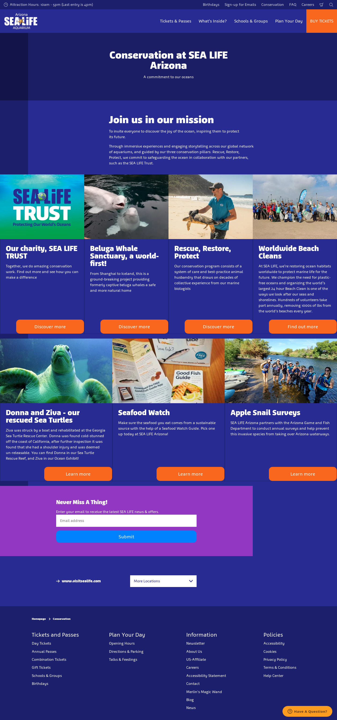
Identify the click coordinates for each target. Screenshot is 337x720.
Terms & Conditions (280, 667)
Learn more (78, 474)
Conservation (272, 4)
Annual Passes (44, 651)
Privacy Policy (275, 659)
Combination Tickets (49, 659)
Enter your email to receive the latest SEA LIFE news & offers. (107, 512)
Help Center (273, 675)
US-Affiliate (196, 659)
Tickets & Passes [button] (175, 21)
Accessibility (274, 643)
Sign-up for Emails (240, 4)
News (191, 707)
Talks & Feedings (123, 659)
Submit (126, 536)
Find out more (303, 326)
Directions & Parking (126, 651)
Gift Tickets (41, 667)
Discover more (50, 326)
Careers (308, 4)
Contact (193, 683)
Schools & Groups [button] (251, 21)
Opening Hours (122, 643)
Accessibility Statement (206, 675)
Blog (190, 700)
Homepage (39, 618)
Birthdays (211, 4)
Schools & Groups (47, 675)
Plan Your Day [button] (289, 21)
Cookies (270, 651)
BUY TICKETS (321, 21)
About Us (194, 651)
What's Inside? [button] (213, 21)
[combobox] (163, 581)
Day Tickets (41, 643)
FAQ (292, 4)
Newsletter (195, 643)
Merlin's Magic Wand (204, 692)
